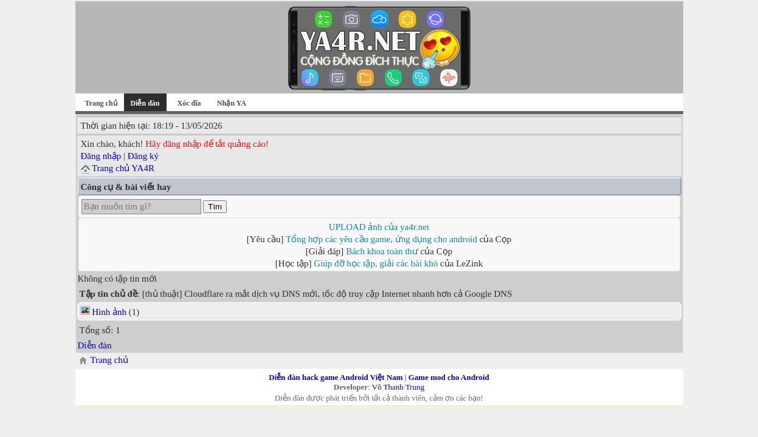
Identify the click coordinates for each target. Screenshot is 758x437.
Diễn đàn (95, 345)
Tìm (215, 206)
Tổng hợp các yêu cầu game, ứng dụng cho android (381, 239)
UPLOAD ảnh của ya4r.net (379, 227)
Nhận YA (231, 103)
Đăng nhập (101, 156)
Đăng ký (143, 156)
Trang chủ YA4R (123, 168)
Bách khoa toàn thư (382, 251)
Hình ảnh (109, 312)
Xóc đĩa (189, 103)
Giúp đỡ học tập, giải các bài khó (376, 263)
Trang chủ (100, 103)
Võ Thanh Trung (398, 386)
